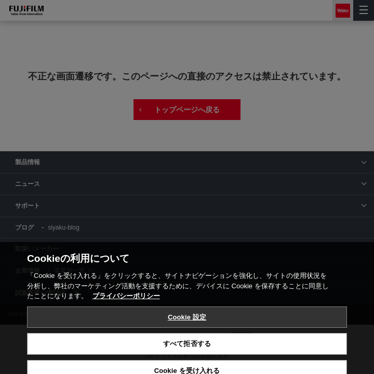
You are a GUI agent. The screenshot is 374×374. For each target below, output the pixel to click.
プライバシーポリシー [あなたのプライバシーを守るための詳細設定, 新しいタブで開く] (126, 325)
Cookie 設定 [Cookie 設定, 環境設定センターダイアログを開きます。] (187, 346)
